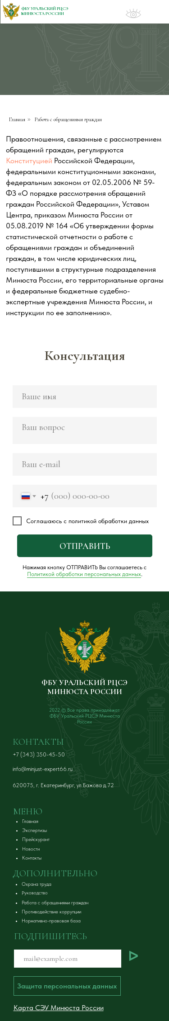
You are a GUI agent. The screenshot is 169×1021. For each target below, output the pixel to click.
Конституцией (29, 160)
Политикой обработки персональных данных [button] (84, 574)
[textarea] (85, 430)
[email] (85, 464)
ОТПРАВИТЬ (84, 546)
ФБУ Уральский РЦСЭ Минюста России (44, 11)
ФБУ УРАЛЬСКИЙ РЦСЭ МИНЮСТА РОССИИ (84, 687)
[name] (85, 396)
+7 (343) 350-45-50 (39, 754)
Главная (17, 119)
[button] (34, 884)
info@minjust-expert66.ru (43, 769)
